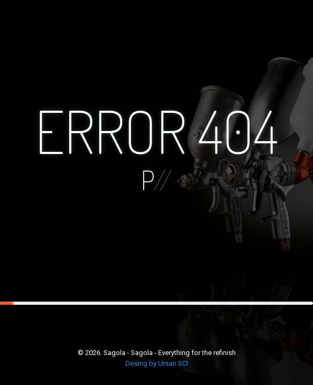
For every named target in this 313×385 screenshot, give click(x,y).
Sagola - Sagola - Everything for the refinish (169, 353)
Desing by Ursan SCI (156, 363)
